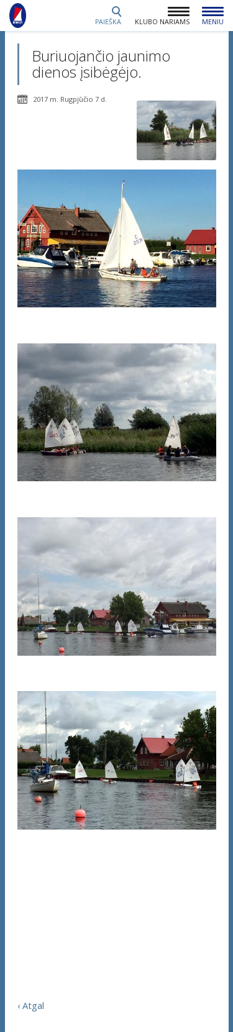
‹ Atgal (30, 1005)
